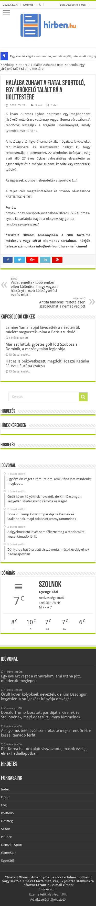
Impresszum (48, 889)
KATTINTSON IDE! (19, 197)
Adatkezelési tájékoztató (48, 899)
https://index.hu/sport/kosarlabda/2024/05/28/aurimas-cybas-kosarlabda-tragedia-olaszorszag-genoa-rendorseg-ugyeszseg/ (48, 218)
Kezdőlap (7, 65)
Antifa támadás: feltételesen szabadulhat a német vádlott (59, 302)
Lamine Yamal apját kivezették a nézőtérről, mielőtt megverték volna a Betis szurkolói (43, 329)
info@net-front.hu (50, 246)
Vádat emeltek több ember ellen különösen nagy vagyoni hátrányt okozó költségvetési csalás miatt (37, 287)
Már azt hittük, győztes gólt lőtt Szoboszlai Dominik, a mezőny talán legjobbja (42, 346)
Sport (23, 65)
